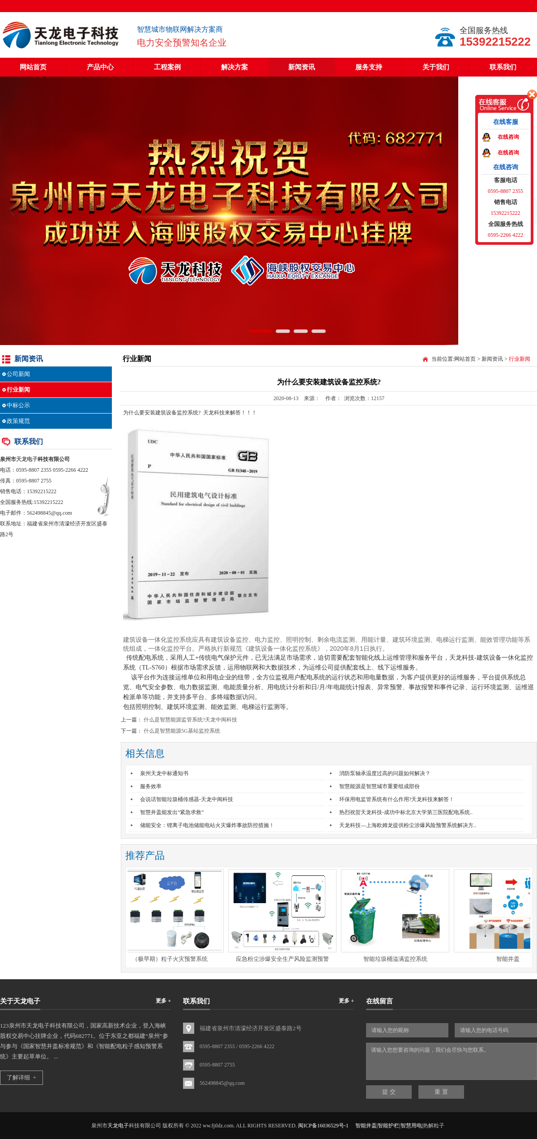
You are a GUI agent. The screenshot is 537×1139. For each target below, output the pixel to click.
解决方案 (234, 67)
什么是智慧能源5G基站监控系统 (182, 731)
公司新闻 (18, 374)
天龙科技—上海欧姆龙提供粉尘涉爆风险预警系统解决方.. (407, 825)
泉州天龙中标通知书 (164, 773)
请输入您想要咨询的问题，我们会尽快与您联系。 (451, 1061)
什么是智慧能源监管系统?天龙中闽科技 (190, 720)
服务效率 (151, 786)
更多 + (163, 1001)
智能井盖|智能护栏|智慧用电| (389, 1125)
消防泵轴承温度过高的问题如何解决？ (384, 773)
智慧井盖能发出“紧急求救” (172, 812)
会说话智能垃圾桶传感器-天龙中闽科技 (186, 799)
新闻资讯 (301, 67)
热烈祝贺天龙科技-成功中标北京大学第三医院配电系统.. (406, 812)
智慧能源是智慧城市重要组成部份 (379, 786)
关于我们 (435, 67)
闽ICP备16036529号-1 (323, 1125)
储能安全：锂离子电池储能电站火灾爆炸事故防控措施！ (207, 825)
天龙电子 (27, 459)
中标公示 (18, 405)
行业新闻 (18, 389)
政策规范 (18, 421)
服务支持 (368, 67)
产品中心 (100, 67)
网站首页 (33, 67)
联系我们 (503, 67)
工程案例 (167, 67)
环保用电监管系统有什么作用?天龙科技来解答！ (396, 799)
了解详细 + (21, 1077)
